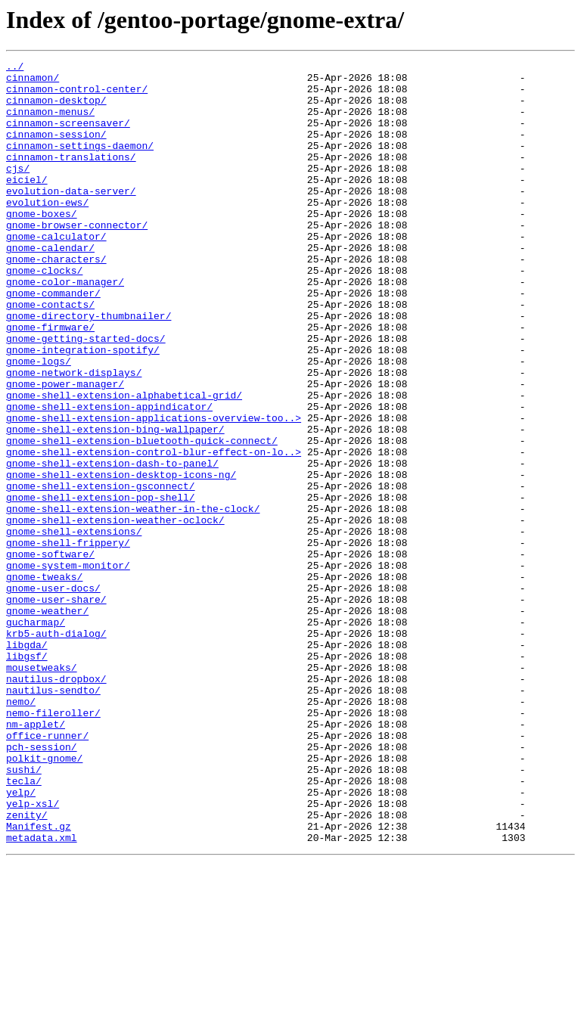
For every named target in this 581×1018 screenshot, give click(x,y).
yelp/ (21, 939)
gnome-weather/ (47, 721)
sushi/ (24, 912)
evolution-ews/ (47, 231)
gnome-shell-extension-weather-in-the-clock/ (132, 599)
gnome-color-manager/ (65, 327)
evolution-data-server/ (71, 218)
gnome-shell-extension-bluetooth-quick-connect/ (142, 517)
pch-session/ (41, 885)
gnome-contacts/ (50, 354)
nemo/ (21, 830)
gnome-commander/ (53, 340)
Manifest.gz (38, 980)
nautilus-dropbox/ (56, 803)
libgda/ (27, 762)
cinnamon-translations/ (71, 177)
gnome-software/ (50, 653)
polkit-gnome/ (44, 898)
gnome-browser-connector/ (77, 258)
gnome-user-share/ (56, 708)
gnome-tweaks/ (44, 680)
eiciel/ (27, 204)
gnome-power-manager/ (65, 449)
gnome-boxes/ (41, 245)
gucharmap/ (35, 735)
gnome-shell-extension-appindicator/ (109, 476)
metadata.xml (41, 994)
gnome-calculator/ (56, 272)
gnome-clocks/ (44, 313)
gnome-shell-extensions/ (73, 626)
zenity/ (27, 966)
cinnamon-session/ (56, 150)
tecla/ (24, 926)
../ (14, 68)
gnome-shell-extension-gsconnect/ (100, 572)
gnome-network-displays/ (73, 435)
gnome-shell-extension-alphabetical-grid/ (124, 463)
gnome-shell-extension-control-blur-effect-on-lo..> (153, 531)
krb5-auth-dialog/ (56, 749)
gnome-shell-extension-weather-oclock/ (115, 612)
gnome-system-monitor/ (68, 667)
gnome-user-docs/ (53, 694)
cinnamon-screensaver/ (68, 136)
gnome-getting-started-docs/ (86, 395)
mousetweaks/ (41, 789)
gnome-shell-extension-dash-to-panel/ (112, 544)
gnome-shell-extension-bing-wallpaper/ (115, 504)
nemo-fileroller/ (53, 844)
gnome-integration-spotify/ (83, 408)
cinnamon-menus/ (50, 122)
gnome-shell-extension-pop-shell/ (100, 585)
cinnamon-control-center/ (77, 95)
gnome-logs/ (38, 422)
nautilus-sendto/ (53, 817)
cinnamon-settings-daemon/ (80, 163)
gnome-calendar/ (50, 286)
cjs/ (18, 190)
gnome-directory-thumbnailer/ (88, 367)
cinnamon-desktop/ (56, 109)
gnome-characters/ (56, 299)
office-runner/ (47, 871)
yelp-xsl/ (32, 953)
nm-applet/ (35, 857)
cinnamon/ (32, 81)
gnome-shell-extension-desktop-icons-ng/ (121, 558)
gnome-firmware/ (50, 381)
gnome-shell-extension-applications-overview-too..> (153, 490)
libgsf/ (27, 776)
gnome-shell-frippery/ (68, 640)
